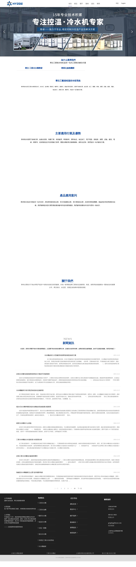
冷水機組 (52, 559)
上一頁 (56, 494)
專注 (58, 85)
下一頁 (80, 494)
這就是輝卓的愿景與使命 (15, 533)
